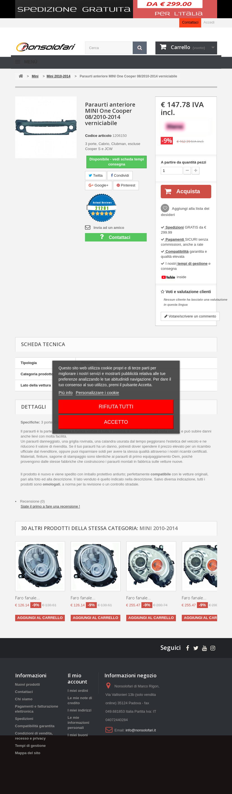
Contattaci (190, 22)
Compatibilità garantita (35, 726)
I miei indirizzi (79, 710)
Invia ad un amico (108, 227)
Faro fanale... (27, 597)
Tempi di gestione (30, 746)
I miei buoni (78, 735)
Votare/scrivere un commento (190, 316)
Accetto (116, 422)
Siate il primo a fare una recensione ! (50, 506)
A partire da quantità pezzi (183, 162)
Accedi (208, 22)
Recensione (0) (32, 501)
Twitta (95, 175)
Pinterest (126, 185)
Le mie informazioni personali (78, 722)
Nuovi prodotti (27, 684)
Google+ (98, 185)
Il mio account (77, 678)
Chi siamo (24, 699)
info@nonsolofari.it (141, 730)
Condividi (120, 175)
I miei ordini (78, 691)
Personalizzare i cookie (97, 392)
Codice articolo (98, 136)
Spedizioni (24, 719)
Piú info (66, 392)
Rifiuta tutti (116, 406)
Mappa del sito (27, 753)
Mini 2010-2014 (158, 528)
